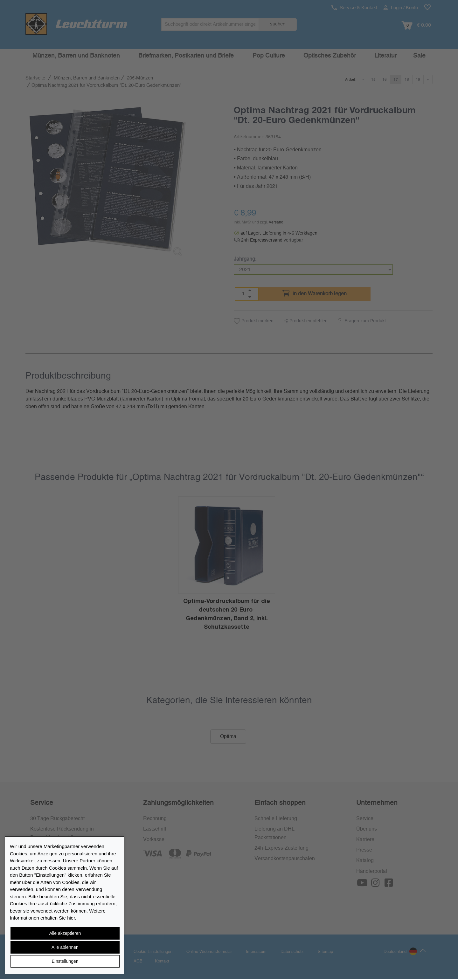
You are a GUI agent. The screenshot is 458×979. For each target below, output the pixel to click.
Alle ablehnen (65, 947)
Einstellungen (65, 961)
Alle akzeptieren (65, 933)
